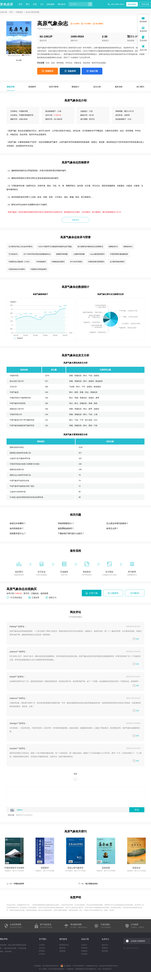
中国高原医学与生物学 (14, 868)
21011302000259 (78, 966)
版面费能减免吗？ (66, 528)
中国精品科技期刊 (58, 262)
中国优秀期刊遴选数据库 (119, 254)
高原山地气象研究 (75, 868)
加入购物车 (113, 593)
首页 (20, 4)
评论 (137, 809)
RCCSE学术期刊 (76, 262)
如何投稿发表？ (17, 528)
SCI (41, 4)
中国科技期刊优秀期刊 (96, 262)
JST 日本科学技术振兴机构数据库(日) (37, 254)
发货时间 (84, 948)
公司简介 (42, 945)
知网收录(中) (113, 246)
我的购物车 (132, 4)
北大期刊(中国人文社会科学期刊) (21, 246)
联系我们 (42, 951)
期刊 (28, 4)
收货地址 (105, 948)
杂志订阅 (94, 71)
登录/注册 (145, 4)
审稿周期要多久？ (66, 523)
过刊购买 (134, 593)
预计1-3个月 (134, 36)
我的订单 (105, 945)
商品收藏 (105, 951)
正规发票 (35, 597)
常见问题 (84, 954)
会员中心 (84, 945)
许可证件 (42, 954)
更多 (75, 777)
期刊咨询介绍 (63, 945)
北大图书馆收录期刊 (117, 262)
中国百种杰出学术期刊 (17, 269)
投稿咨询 (49, 71)
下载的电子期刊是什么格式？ (71, 533)
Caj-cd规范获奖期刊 (97, 254)
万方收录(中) (13, 254)
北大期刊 (76, 24)
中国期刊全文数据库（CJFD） (20, 262)
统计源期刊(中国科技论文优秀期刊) (90, 246)
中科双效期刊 (41, 262)
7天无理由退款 (16, 597)
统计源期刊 (99, 24)
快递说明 (84, 951)
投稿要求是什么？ (18, 533)
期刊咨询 (61, 4)
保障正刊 (52, 597)
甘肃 (91, 111)
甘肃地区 (19, 12)
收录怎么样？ (112, 528)
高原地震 (106, 868)
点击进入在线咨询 (138, 941)
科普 (35, 4)
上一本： (15, 884)
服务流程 (62, 948)
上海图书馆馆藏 (79, 254)
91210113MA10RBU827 (56, 969)
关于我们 (42, 939)
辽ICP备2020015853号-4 (50, 966)
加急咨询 (72, 71)
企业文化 (42, 948)
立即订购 (93, 593)
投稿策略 (50, 4)
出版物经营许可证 (23, 905)
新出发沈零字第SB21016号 (108, 966)
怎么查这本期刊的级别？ (117, 523)
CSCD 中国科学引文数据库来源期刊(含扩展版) (55, 246)
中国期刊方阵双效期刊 (38, 269)
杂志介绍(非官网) (32, 12)
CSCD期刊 (87, 24)
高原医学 (45, 868)
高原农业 (136, 868)
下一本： (88, 884)
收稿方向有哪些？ (18, 523)
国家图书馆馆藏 (62, 254)
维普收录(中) (128, 246)
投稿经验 (62, 951)
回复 (136, 639)
